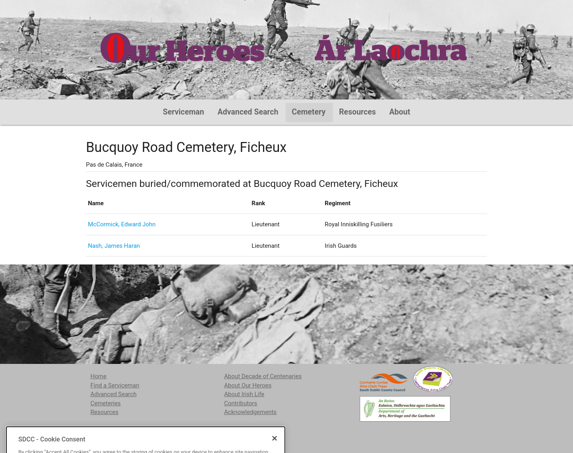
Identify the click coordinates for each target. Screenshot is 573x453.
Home (98, 376)
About (399, 112)
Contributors (240, 403)
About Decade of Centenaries (263, 376)
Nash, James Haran (114, 245)
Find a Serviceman (114, 385)
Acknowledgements (250, 412)
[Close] (274, 449)
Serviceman (183, 112)
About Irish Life (244, 394)
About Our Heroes (247, 385)
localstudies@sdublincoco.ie (156, 432)
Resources (357, 112)
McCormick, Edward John (122, 224)
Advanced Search (248, 112)
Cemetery (308, 112)
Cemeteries (105, 403)
